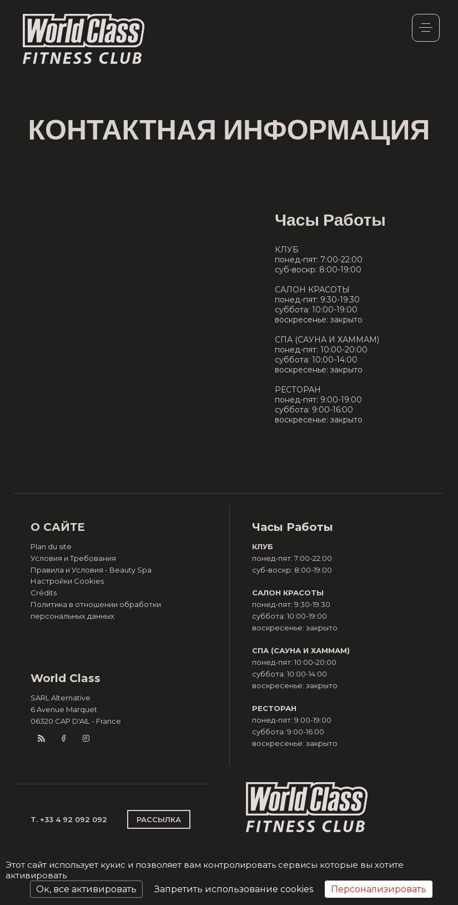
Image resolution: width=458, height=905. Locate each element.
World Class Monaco (84, 39)
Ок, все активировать (86, 889)
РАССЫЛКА (159, 819)
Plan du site (51, 546)
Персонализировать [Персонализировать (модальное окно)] (378, 889)
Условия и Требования (73, 558)
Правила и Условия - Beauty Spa (91, 569)
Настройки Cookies (67, 580)
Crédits (44, 592)
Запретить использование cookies (233, 889)
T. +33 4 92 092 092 (69, 819)
